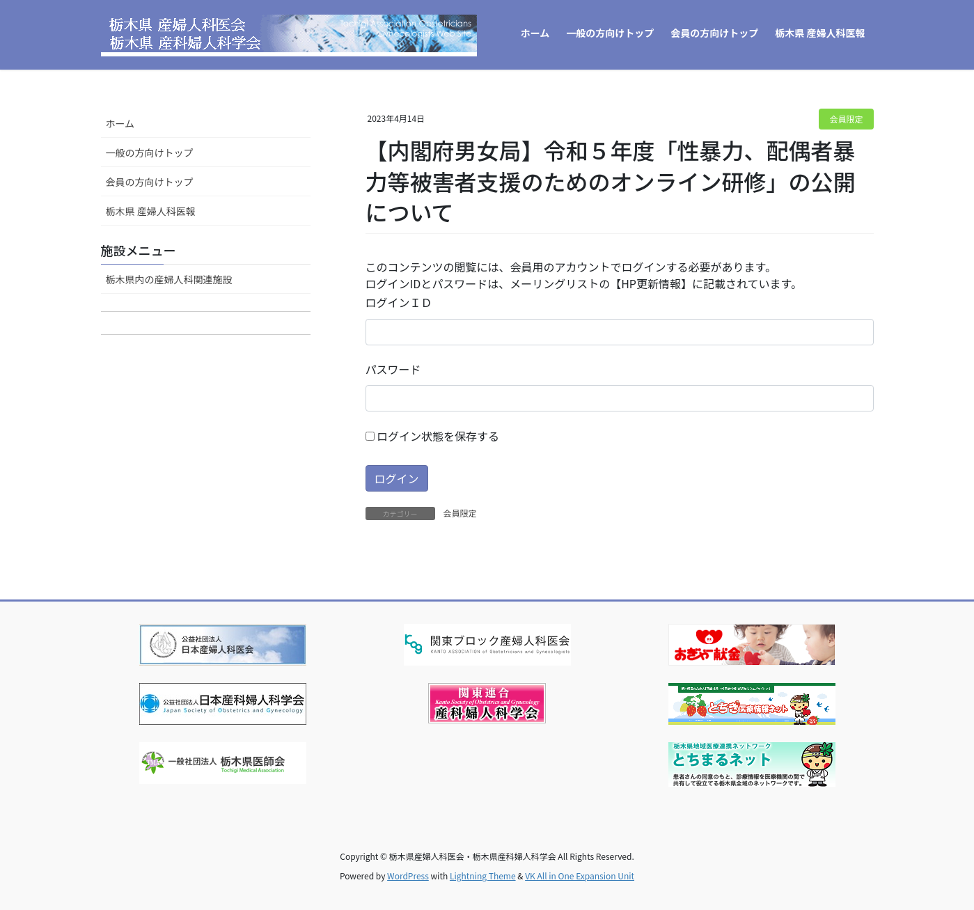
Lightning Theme (483, 875)
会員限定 (846, 119)
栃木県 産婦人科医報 (151, 211)
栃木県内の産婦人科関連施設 (169, 279)
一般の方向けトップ (150, 152)
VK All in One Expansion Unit (579, 875)
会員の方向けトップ (150, 182)
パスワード (393, 369)
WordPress (408, 875)
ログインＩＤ (399, 302)
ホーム (120, 123)
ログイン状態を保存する (433, 435)
